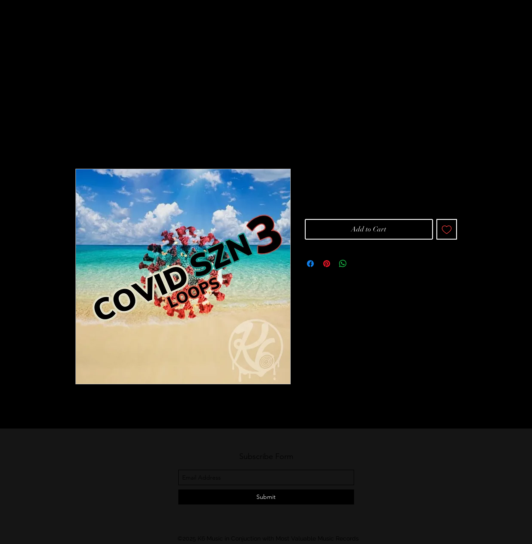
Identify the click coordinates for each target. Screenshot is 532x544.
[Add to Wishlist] (446, 229)
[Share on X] (359, 263)
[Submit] (266, 496)
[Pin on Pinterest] (327, 263)
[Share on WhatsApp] (343, 263)
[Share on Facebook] (310, 263)
